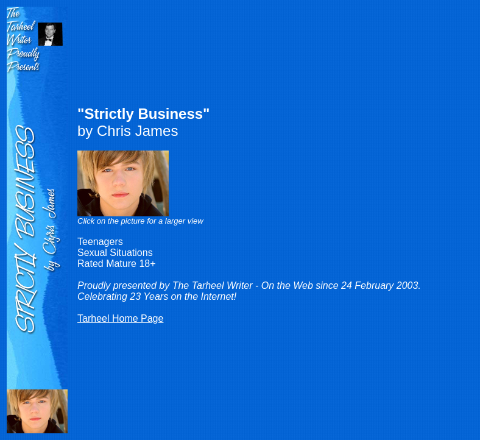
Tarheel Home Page (120, 318)
